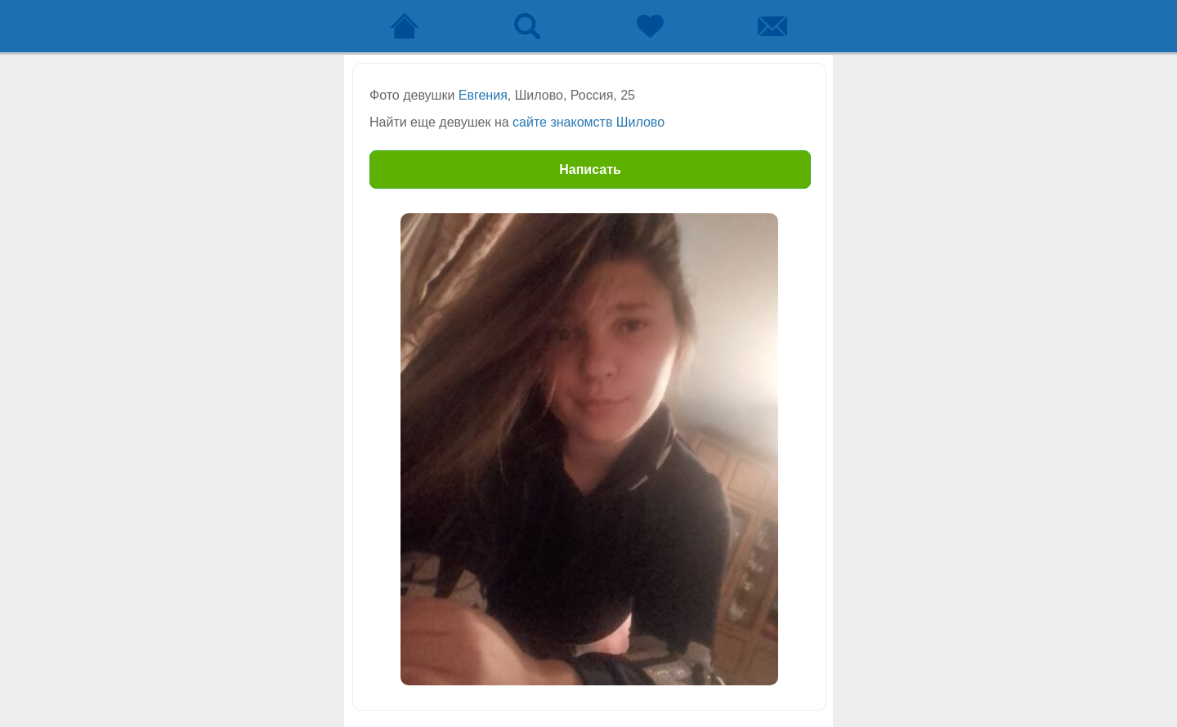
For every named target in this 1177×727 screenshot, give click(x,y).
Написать (590, 169)
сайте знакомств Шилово (588, 122)
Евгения (483, 95)
